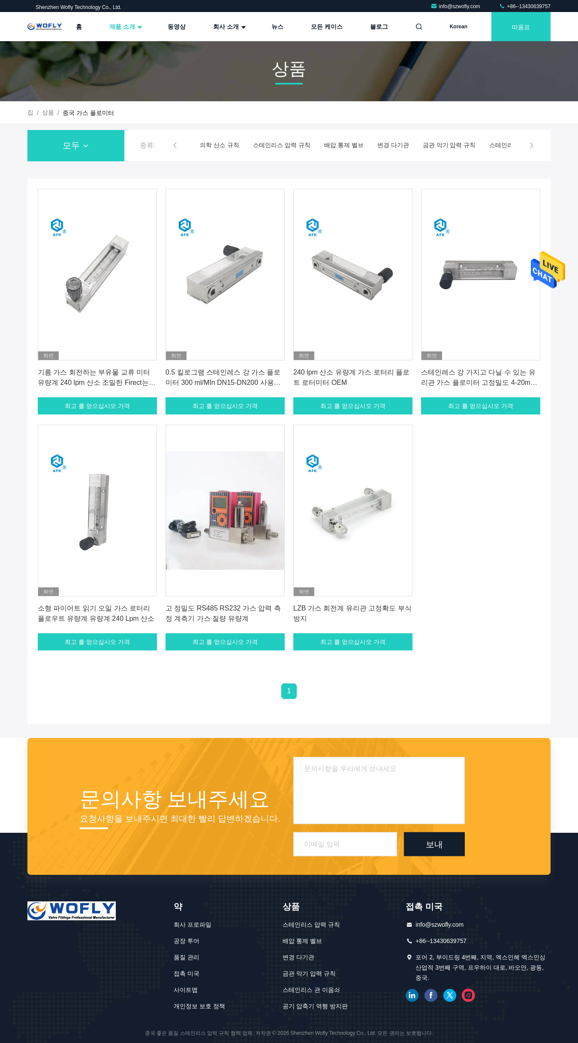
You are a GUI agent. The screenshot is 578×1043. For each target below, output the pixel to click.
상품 (48, 112)
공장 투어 (186, 940)
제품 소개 (124, 26)
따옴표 (521, 26)
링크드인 (412, 995)
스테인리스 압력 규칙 (281, 145)
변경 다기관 (393, 145)
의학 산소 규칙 (219, 145)
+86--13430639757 (525, 6)
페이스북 (430, 995)
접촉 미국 (186, 973)
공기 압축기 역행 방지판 (315, 1006)
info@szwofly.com (456, 6)
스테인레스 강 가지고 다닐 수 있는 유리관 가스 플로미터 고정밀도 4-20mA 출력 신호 (478, 382)
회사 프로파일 (192, 924)
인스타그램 (468, 995)
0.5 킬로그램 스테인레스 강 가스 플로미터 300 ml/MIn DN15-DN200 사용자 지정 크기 (223, 382)
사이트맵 (186, 989)
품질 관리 (186, 957)
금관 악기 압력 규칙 (449, 145)
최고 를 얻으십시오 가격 (97, 405)
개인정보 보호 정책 (199, 1006)
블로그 (379, 26)
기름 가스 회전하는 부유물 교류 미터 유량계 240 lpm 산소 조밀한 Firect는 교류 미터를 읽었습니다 (94, 382)
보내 (434, 844)
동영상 (177, 26)
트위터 (449, 995)
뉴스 (277, 26)
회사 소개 (228, 26)
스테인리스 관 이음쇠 (311, 989)
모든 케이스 (327, 26)
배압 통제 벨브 (344, 145)
